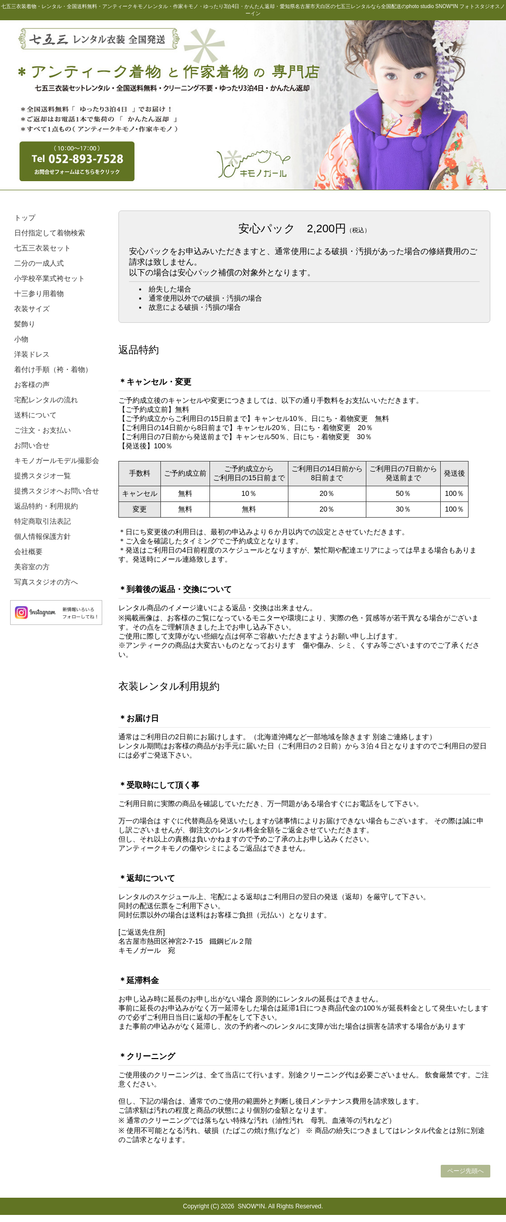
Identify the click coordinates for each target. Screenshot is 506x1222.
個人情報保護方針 (42, 536)
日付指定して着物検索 (49, 233)
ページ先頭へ (465, 1170)
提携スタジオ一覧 (42, 476)
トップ (24, 218)
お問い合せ (32, 445)
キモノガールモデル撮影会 (56, 460)
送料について (35, 415)
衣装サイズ (32, 309)
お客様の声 (32, 385)
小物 (21, 339)
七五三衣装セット (42, 248)
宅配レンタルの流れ (46, 400)
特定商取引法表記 (42, 521)
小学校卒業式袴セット (49, 278)
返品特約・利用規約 (46, 506)
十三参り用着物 (39, 293)
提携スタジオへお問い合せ (56, 491)
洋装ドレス (32, 354)
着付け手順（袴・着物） (53, 369)
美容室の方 (32, 567)
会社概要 (28, 551)
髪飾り (24, 324)
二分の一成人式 (39, 263)
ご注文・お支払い (42, 430)
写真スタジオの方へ (46, 582)
